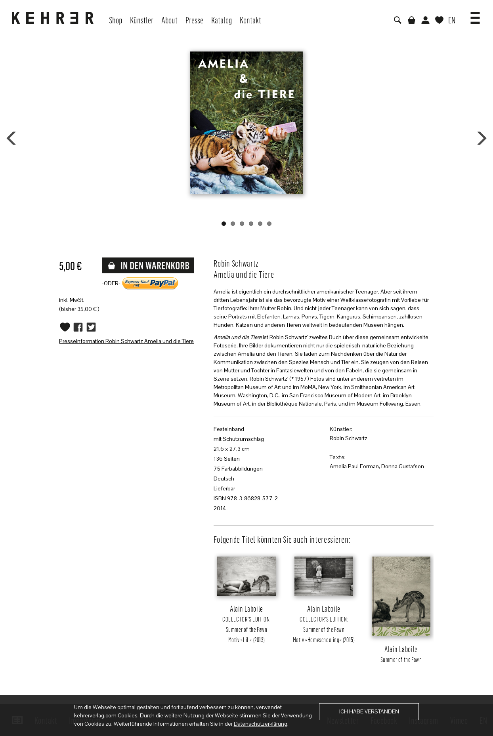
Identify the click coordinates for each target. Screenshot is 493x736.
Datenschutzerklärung (260, 723)
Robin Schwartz (348, 438)
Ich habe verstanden (369, 711)
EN (451, 19)
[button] (475, 15)
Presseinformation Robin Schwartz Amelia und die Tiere (126, 341)
